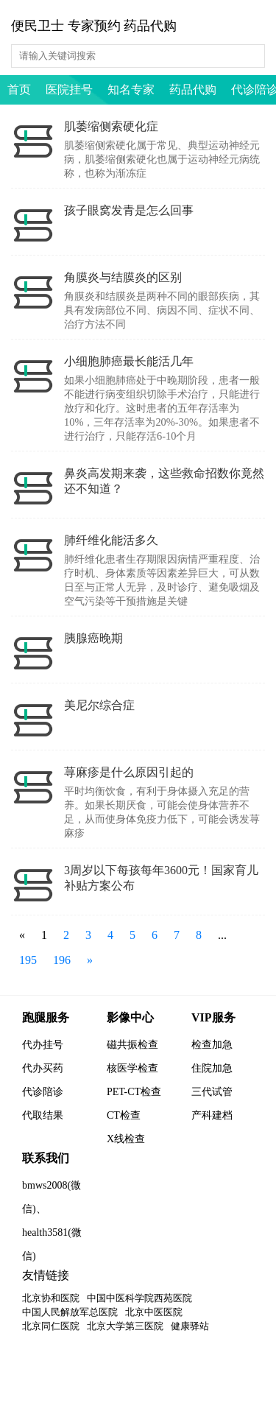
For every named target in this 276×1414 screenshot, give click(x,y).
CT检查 (124, 1115)
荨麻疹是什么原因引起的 (129, 772)
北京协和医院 (50, 1298)
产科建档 (212, 1115)
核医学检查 (132, 1068)
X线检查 (126, 1138)
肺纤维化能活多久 (111, 540)
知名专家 (131, 89)
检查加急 (212, 1044)
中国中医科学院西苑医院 (139, 1298)
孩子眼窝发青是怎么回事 (129, 210)
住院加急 (212, 1068)
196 (62, 960)
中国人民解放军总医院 (70, 1312)
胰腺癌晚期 (93, 638)
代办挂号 (42, 1044)
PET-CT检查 (134, 1091)
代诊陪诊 (42, 1091)
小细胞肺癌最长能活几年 (129, 361)
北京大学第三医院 (125, 1326)
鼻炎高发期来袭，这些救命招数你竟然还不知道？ (164, 481)
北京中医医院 (154, 1312)
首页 (19, 89)
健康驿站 (190, 1326)
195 (28, 960)
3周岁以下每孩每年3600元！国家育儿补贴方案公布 (161, 878)
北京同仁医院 (50, 1326)
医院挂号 (69, 89)
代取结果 (42, 1115)
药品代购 (192, 89)
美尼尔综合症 (99, 705)
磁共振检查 (132, 1044)
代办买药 (42, 1068)
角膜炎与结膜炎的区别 (123, 277)
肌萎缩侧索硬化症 (111, 126)
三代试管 (212, 1091)
